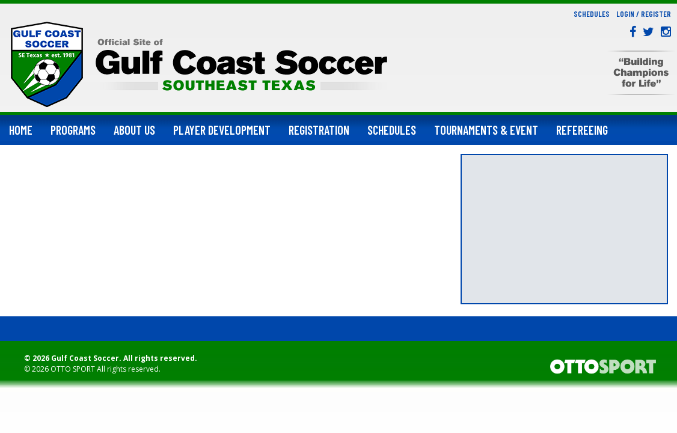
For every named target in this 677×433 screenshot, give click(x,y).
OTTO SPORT (73, 369)
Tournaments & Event (486, 130)
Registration (319, 130)
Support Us (35, 160)
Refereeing (582, 130)
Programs (73, 130)
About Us (134, 130)
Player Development (222, 130)
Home (20, 130)
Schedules (592, 14)
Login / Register (643, 14)
